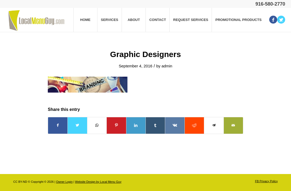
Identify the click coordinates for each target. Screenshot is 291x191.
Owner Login (64, 181)
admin (166, 66)
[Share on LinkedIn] (136, 125)
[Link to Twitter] (281, 20)
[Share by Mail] (233, 125)
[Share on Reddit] (194, 125)
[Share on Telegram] (213, 125)
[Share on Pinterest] (116, 125)
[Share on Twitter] (77, 125)
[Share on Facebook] (57, 125)
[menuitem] (85, 20)
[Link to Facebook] (273, 20)
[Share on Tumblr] (155, 125)
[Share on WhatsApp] (96, 125)
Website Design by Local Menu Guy (98, 181)
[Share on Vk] (174, 125)
